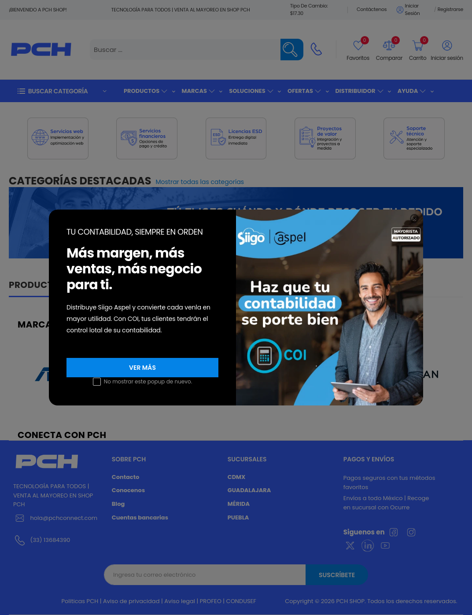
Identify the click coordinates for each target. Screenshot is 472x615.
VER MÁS (142, 367)
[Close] (414, 218)
